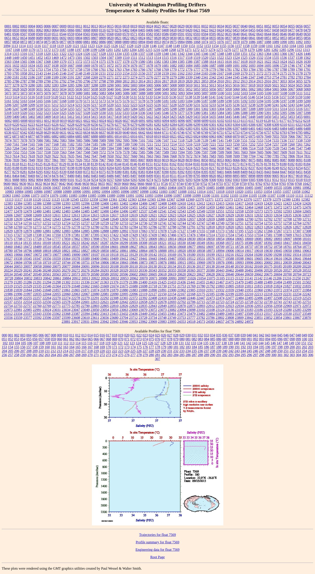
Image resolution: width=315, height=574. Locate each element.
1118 (52, 46)
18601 (114, 247)
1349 (228, 54)
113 (71, 343)
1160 (261, 46)
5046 (141, 89)
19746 (75, 262)
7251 (244, 144)
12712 (8, 223)
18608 (123, 247)
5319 (15, 113)
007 (47, 335)
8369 (78, 172)
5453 (291, 117)
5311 (275, 109)
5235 (228, 105)
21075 (210, 278)
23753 (181, 317)
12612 (66, 215)
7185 (94, 144)
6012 (47, 121)
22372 (133, 298)
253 (298, 351)
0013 (94, 26)
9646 (77, 184)
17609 (287, 235)
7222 (220, 144)
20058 (37, 266)
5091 (165, 93)
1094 (7, 46)
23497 (239, 314)
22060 (66, 294)
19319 (306, 254)
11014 (201, 191)
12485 (85, 211)
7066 (291, 136)
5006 (157, 85)
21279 (8, 282)
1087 (259, 42)
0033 (212, 26)
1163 (285, 46)
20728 (8, 278)
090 (243, 339)
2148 (78, 73)
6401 (252, 128)
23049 (85, 310)
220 (102, 351)
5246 (7, 109)
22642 (123, 302)
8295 (39, 172)
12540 (152, 211)
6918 (149, 136)
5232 (204, 105)
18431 (296, 243)
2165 (204, 73)
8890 (228, 176)
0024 (149, 26)
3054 (291, 81)
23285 (297, 310)
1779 (212, 69)
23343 (37, 314)
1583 (165, 61)
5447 (244, 117)
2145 (55, 73)
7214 (173, 144)
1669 (86, 65)
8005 (133, 160)
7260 (291, 144)
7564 (70, 152)
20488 (239, 270)
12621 (152, 215)
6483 (275, 128)
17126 (172, 231)
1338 (149, 54)
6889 (102, 136)
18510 (46, 247)
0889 (126, 42)
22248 (18, 298)
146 (273, 343)
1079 (244, 42)
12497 (133, 211)
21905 (191, 290)
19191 (200, 254)
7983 (118, 160)
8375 (102, 172)
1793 (7, 73)
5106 (267, 93)
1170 (31, 50)
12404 (133, 203)
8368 (70, 172)
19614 (268, 258)
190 (231, 347)
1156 (230, 46)
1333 (110, 54)
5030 (31, 89)
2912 (236, 81)
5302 (204, 109)
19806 (104, 262)
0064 (55, 30)
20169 (258, 266)
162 (59, 347)
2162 (181, 73)
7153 (259, 140)
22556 (46, 302)
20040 (297, 262)
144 (261, 343)
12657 (191, 219)
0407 (157, 30)
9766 (290, 184)
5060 (236, 89)
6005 (15, 121)
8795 (196, 176)
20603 (143, 274)
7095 (126, 140)
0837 (228, 38)
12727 (85, 223)
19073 (47, 254)
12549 (200, 211)
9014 (283, 176)
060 (59, 339)
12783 (123, 227)
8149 (141, 164)
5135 (164, 97)
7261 (299, 144)
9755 (219, 184)
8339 (63, 172)
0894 (141, 42)
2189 (55, 77)
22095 (123, 294)
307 (157, 359)
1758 (78, 69)
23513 (258, 314)
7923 (70, 160)
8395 (204, 172)
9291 (181, 180)
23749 (172, 317)
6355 (102, 128)
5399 (7, 117)
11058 (296, 191)
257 (10, 355)
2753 (267, 77)
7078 (23, 140)
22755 (18, 306)
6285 (181, 124)
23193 (268, 310)
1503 (94, 58)
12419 (258, 203)
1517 (181, 58)
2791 (55, 81)
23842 (249, 317)
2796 (86, 81)
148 (285, 343)
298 (261, 355)
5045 (133, 89)
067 (102, 339)
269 (84, 355)
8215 (196, 168)
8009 (149, 160)
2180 (7, 77)
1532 (259, 58)
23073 (162, 310)
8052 (212, 160)
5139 (196, 97)
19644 (306, 258)
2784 (307, 77)
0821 (118, 38)
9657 (109, 184)
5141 (212, 97)
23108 (210, 310)
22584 (75, 302)
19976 (220, 262)
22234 (297, 294)
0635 (228, 34)
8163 (180, 164)
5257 (78, 109)
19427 (133, 258)
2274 (133, 77)
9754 (211, 184)
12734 (133, 223)
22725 (239, 302)
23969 (152, 321)
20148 (229, 266)
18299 (123, 243)
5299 (181, 109)
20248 (46, 270)
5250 (39, 109)
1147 (161, 46)
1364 (267, 54)
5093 (181, 93)
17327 (18, 235)
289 (206, 355)
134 (199, 343)
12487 (95, 211)
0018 (126, 26)
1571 (70, 61)
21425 (162, 282)
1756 (63, 69)
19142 (152, 254)
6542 (23, 132)
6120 (267, 121)
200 (292, 347)
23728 (143, 317)
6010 (31, 121)
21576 (66, 286)
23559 (18, 317)
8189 (23, 168)
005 (35, 335)
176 (145, 347)
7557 (39, 152)
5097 (204, 93)
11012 (191, 191)
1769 (165, 69)
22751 (306, 302)
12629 (229, 215)
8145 (125, 164)
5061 (244, 89)
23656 (104, 317)
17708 (18, 239)
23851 (258, 317)
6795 (299, 132)
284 (175, 355)
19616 (277, 258)
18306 (133, 243)
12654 (162, 219)
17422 (114, 235)
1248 (164, 50)
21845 (37, 290)
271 (96, 355)
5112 (307, 93)
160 (47, 347)
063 (77, 339)
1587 (196, 61)
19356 (46, 258)
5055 (204, 89)
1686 (204, 65)
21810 (239, 286)
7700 (244, 156)
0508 (31, 34)
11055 (277, 191)
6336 (31, 128)
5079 (71, 93)
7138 (196, 140)
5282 (118, 109)
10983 (9, 191)
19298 (277, 254)
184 (194, 347)
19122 (123, 254)
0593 (196, 34)
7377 (63, 148)
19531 (200, 258)
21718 (152, 286)
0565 (86, 34)
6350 (70, 128)
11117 (18, 199)
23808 (229, 317)
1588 (204, 61)
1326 (86, 54)
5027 (7, 89)
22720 (210, 302)
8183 (299, 164)
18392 (268, 243)
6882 (55, 136)
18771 (306, 247)
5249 (31, 109)
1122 (83, 46)
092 (255, 339)
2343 (220, 77)
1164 (292, 46)
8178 (267, 164)
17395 (95, 235)
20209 (296, 266)
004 (29, 335)
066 (96, 339)
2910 (220, 81)
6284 (173, 124)
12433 (46, 207)
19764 (95, 262)
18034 (200, 239)
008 (53, 335)
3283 (55, 85)
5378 (189, 113)
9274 (149, 180)
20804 (18, 278)
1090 (283, 42)
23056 (114, 310)
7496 (244, 148)
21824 (277, 286)
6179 (291, 121)
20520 (268, 270)
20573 (75, 274)
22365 (123, 298)
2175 (283, 73)
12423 (287, 203)
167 (90, 347)
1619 (252, 61)
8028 (181, 160)
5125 (94, 97)
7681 (204, 156)
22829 (133, 306)
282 (163, 355)
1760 (94, 69)
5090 (157, 93)
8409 (244, 172)
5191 (236, 101)
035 (218, 335)
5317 (307, 109)
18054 (220, 239)
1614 (212, 61)
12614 (85, 215)
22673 (152, 302)
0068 (86, 30)
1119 (60, 46)
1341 (173, 54)
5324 (55, 113)
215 (71, 351)
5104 (252, 93)
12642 (46, 219)
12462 (239, 207)
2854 (212, 81)
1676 (133, 65)
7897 (63, 160)
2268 (86, 77)
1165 (300, 46)
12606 (8, 215)
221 (108, 351)
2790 (47, 81)
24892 (239, 321)
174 (133, 347)
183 (188, 347)
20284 (95, 270)
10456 (123, 188)
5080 (78, 93)
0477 (291, 30)
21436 (181, 282)
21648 (75, 286)
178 (157, 347)
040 (249, 335)
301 (280, 355)
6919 (157, 136)
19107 (95, 254)
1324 (78, 54)
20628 (210, 274)
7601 (236, 152)
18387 (258, 243)
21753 (181, 286)
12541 (162, 211)
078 (169, 339)
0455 (252, 30)
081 (188, 339)
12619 (133, 215)
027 (169, 335)
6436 (267, 128)
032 (200, 335)
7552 (15, 152)
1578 (126, 61)
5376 (173, 113)
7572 (102, 152)
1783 (244, 69)
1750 (15, 69)
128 (163, 343)
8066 (236, 160)
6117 (251, 121)
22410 (162, 298)
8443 (267, 172)
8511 (173, 176)
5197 (283, 101)
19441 (143, 258)
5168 (63, 101)
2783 (299, 77)
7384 (94, 148)
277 (133, 355)
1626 (299, 61)
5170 (78, 101)
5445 (228, 117)
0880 (78, 42)
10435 (37, 188)
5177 (133, 101)
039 (243, 335)
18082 (268, 239)
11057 (286, 191)
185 (200, 347)
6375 (165, 128)
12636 (297, 215)
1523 (228, 58)
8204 (110, 168)
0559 (70, 34)
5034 (63, 89)
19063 (306, 251)
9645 (70, 184)
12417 (239, 203)
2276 (149, 77)
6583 (31, 132)
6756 (259, 132)
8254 (299, 168)
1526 (252, 58)
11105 (252, 195)
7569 (94, 152)
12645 (75, 219)
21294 (46, 282)
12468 (258, 207)
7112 (173, 140)
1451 (31, 58)
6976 (259, 136)
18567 (85, 247)
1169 (24, 50)
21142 (258, 278)
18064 (229, 239)
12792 (200, 227)
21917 (210, 290)
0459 (283, 30)
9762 (259, 184)
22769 (46, 306)
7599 (220, 152)
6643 (149, 132)
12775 (56, 227)
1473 (70, 58)
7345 (31, 148)
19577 (220, 258)
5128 (117, 97)
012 (77, 335)
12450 (123, 207)
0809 (102, 38)
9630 (22, 184)
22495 (249, 298)
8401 (220, 172)
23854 (277, 317)
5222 (126, 105)
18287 (104, 243)
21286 (27, 282)
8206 (126, 168)
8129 (62, 164)
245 (249, 351)
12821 (239, 227)
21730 (162, 286)
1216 (156, 50)
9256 (102, 180)
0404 (133, 30)
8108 (307, 160)
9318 (299, 180)
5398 (307, 113)
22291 (95, 298)
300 (273, 355)
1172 (47, 50)
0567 (102, 34)
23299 (306, 310)
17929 (114, 239)
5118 (39, 97)
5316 (299, 109)
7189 (126, 144)
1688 (220, 65)
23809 (239, 317)
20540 (18, 274)
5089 (149, 93)
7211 (149, 144)
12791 (191, 227)
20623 (191, 274)
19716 (37, 262)
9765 (282, 184)
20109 (124, 266)
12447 (95, 207)
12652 (143, 219)
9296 (204, 180)
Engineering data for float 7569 (158, 549)
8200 (86, 168)
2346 (244, 77)
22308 (114, 298)
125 (144, 343)
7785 (275, 156)
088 (231, 339)
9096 (55, 180)
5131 (133, 97)
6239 (86, 124)
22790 (85, 306)
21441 (191, 282)
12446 (85, 207)
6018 (55, 121)
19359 (56, 258)
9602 (14, 184)
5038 (94, 89)
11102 (224, 195)
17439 (152, 235)
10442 (75, 188)
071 (127, 339)
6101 (212, 121)
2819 (181, 81)
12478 (18, 211)
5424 (165, 117)
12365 (151, 199)
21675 (123, 286)
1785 (259, 69)
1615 (220, 61)
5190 (228, 101)
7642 (86, 156)
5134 (157, 97)
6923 (189, 136)
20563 (56, 274)
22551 (18, 302)
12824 (268, 227)
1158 (246, 46)
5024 (291, 85)
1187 (62, 50)
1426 (299, 54)
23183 (249, 310)
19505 (181, 258)
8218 (220, 168)
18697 (210, 247)
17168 (210, 231)
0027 (165, 26)
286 (188, 355)
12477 (8, 211)
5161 (7, 101)
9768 (298, 184)
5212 (55, 105)
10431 (8, 188)
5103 (244, 93)
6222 (23, 124)
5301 (196, 109)
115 (83, 343)
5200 (307, 101)
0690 (47, 38)
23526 (277, 314)
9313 (283, 180)
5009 (181, 85)
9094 (39, 180)
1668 (78, 65)
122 (126, 343)
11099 (196, 195)
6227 (63, 124)
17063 (143, 231)
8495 (126, 176)
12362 (122, 199)
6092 (149, 121)
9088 (15, 180)
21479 (239, 282)
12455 (172, 207)
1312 (298, 50)
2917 (275, 81)
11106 (262, 195)
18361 (210, 243)
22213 (258, 294)
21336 (85, 282)
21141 (249, 278)
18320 (152, 243)
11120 (37, 199)
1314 (7, 54)
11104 (243, 195)
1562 (307, 58)
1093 (307, 42)
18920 (181, 251)
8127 (54, 164)
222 (114, 351)
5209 (31, 105)
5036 (78, 89)
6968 (228, 136)
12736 (143, 223)
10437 (56, 188)
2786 (15, 81)
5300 (189, 109)
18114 (18, 243)
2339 (189, 77)
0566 (94, 34)
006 (41, 335)
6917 (141, 136)
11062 (305, 191)
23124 (220, 310)
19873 (143, 262)
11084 (82, 195)
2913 (244, 81)
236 (200, 351)
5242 (283, 105)
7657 (126, 156)
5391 (267, 113)
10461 (152, 188)
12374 (238, 199)
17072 (152, 231)
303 (292, 355)
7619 (39, 156)
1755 (55, 69)
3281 (39, 85)
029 (182, 335)
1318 (39, 54)
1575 (102, 61)
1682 (173, 65)
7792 (283, 156)
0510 (47, 34)
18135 (27, 243)
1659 (63, 65)
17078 (162, 231)
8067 (244, 160)
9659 (117, 184)
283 (169, 355)
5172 (94, 101)
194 (255, 347)
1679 (157, 65)
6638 (110, 132)
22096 (133, 294)
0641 (244, 34)
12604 (297, 211)
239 (218, 351)
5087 (134, 93)
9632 (38, 184)
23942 (104, 321)
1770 (173, 69)
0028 (173, 26)
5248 (23, 109)
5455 (299, 117)
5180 (157, 101)
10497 (258, 188)
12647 (95, 219)
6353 (86, 128)
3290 (110, 85)
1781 (228, 69)
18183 (56, 243)
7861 (55, 160)
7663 (149, 156)
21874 (95, 290)
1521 (212, 58)
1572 (78, 61)
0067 (78, 30)
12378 (267, 199)
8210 (157, 168)
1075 (212, 42)
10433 (18, 188)
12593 (287, 211)
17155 (200, 231)
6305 (244, 124)
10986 (38, 191)
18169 (46, 243)
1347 (212, 54)
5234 (220, 105)
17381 (75, 235)
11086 (101, 195)
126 (150, 343)
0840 (244, 38)
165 (77, 347)
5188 (212, 101)
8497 (133, 176)
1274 (211, 50)
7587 (157, 152)
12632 (258, 215)
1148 (168, 46)
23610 (85, 317)
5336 (141, 113)
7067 (299, 136)
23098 (191, 310)
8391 (173, 172)
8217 (212, 168)
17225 (249, 231)
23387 (75, 314)
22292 (104, 298)
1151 (192, 46)
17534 (229, 235)
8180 (283, 164)
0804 (78, 38)
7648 (102, 156)
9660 (125, 184)
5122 (70, 97)
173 (127, 347)
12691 (229, 219)
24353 (181, 321)
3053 (283, 81)
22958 (277, 306)
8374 (94, 172)
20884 (66, 278)
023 (145, 335)
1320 (47, 54)
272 (102, 355)
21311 (75, 282)
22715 (200, 302)
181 (175, 347)
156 (22, 347)
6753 (236, 132)
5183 (181, 101)
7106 (157, 140)
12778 (75, 227)
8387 (157, 172)
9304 (244, 180)
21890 (152, 290)
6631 (63, 132)
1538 (299, 58)
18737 (249, 247)
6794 (291, 132)
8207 (133, 168)
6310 (283, 124)
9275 (157, 180)
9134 (86, 180)
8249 (275, 168)
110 (53, 343)
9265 (133, 180)
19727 (56, 262)
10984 (19, 191)
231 (169, 351)
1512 (141, 58)
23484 (210, 314)
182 (182, 347)
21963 (268, 290)
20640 (229, 274)
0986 (189, 42)
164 (71, 347)
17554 (258, 235)
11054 (267, 191)
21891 (162, 290)
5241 (275, 105)
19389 (85, 258)
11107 (271, 195)
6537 (15, 132)
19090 (76, 254)
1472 (63, 58)
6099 (204, 121)
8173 (236, 164)
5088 (141, 93)
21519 (8, 286)
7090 (110, 140)
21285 (18, 282)
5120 (54, 97)
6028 (134, 121)
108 (41, 343)
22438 (172, 298)
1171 (39, 50)
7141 (220, 140)
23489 (220, 314)
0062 (39, 30)
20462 (229, 270)
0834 (204, 38)
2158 (157, 73)
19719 (46, 262)
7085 (78, 140)
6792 (275, 132)
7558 (47, 152)
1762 (110, 69)
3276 (307, 81)
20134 (171, 266)
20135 (181, 266)
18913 (172, 251)
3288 (94, 85)
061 (65, 339)
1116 (37, 46)
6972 (244, 136)
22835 (143, 306)
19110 (104, 254)
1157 (238, 46)
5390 (259, 113)
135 (205, 343)
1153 (207, 46)
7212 (157, 144)
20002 (268, 262)
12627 (210, 215)
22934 (239, 306)
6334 (15, 128)
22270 (56, 298)
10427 (307, 184)
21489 (268, 282)
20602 (133, 274)
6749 (204, 132)
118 (101, 343)
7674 (196, 156)
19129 (133, 254)
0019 (133, 26)
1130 (145, 46)
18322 (171, 243)
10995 (115, 191)
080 (182, 339)
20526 (277, 270)
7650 (110, 156)
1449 (15, 58)
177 (151, 347)
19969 (200, 262)
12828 (306, 227)
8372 (86, 172)
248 (267, 351)
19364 (66, 258)
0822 (126, 38)
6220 (15, 124)
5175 (118, 101)
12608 (27, 215)
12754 (258, 223)
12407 (152, 203)
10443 (85, 188)
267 (71, 355)
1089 (275, 42)
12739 (152, 223)
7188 (118, 144)
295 (243, 355)
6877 (31, 136)
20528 (297, 270)
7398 (118, 148)
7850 (39, 160)
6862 (307, 132)
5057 (220, 89)
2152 (110, 73)
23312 (8, 314)
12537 (143, 211)
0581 (141, 34)
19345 (27, 258)
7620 (47, 156)
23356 (46, 314)
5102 (236, 93)
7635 (70, 156)
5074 (31, 93)
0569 (118, 34)
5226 (157, 105)
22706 (191, 302)
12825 (277, 227)
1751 (23, 69)
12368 (180, 199)
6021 (78, 121)
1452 (39, 58)
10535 (277, 188)
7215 (181, 144)
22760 (37, 306)
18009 (152, 239)
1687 (212, 65)
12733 (123, 223)
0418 (173, 30)
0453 (236, 30)
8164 (188, 164)
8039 (189, 160)
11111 (299, 195)
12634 (277, 215)
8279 (15, 172)
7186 (102, 144)
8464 (15, 176)
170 (108, 347)
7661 (141, 156)
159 (41, 347)
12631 (249, 215)
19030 (268, 251)
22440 (181, 298)
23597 (56, 317)
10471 (191, 188)
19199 (210, 254)
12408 (162, 203)
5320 (23, 113)
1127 (122, 46)
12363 (132, 199)
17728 (37, 239)
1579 (133, 61)
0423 (212, 30)
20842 (47, 278)
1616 (228, 61)
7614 (15, 156)
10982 (306, 188)
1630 (307, 61)
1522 (220, 58)
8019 (165, 160)
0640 (236, 34)
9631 (30, 184)
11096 (168, 195)
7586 (149, 152)
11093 (149, 195)
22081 (104, 294)
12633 (268, 215)
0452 (228, 30)
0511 (55, 34)
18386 (248, 243)
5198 (291, 101)
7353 (55, 148)
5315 (291, 109)
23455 (162, 314)
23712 (133, 317)
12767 (306, 223)
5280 (102, 109)
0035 (228, 26)
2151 (102, 73)
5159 (298, 97)
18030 (191, 239)
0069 (94, 30)
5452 (283, 117)
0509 (39, 34)
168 (96, 347)
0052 (267, 26)
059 (53, 339)
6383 (189, 128)
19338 (18, 258)
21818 (268, 286)
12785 (143, 227)
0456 (259, 30)
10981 (297, 188)
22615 (95, 302)
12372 (219, 199)
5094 (189, 93)
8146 (133, 164)
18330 (181, 243)
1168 (16, 50)
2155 (133, 73)
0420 (189, 30)
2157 (149, 73)
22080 (95, 294)
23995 (172, 321)
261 (35, 355)
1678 (149, 65)
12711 (306, 219)
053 (16, 339)
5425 (173, 117)
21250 (296, 278)
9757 (227, 184)
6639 (118, 132)
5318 (7, 113)
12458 (200, 207)
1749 (7, 69)
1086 (252, 42)
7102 (149, 140)
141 (242, 343)
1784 (252, 69)
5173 (102, 101)
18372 (229, 243)
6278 (126, 124)
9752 (203, 184)
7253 (259, 144)
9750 (196, 184)
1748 (307, 65)
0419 (181, 30)
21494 (277, 282)
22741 (277, 302)
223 (120, 351)
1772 (181, 69)
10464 (172, 188)
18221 (65, 243)
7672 (189, 156)
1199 (93, 50)
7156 (283, 140)
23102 (200, 310)
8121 (23, 164)
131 (181, 343)
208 (29, 351)
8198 (70, 168)
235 (194, 351)
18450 (306, 243)
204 (4, 351)
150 (297, 343)
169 (102, 347)
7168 (55, 144)
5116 (31, 97)
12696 (239, 219)
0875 (47, 42)
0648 (291, 34)
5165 (39, 101)
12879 (27, 231)
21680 (133, 286)
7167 (47, 144)
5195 (267, 101)
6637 (102, 132)
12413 (210, 203)
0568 (110, 34)
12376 (247, 199)
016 (102, 335)
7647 (94, 156)
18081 (258, 239)
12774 (46, 227)
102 (5, 343)
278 (139, 355)
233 (182, 351)
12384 (18, 203)
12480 (37, 211)
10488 (220, 188)
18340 (191, 243)
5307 (244, 109)
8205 (118, 168)
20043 (306, 262)
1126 (114, 46)
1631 (7, 65)
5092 (173, 93)
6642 (141, 132)
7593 (173, 152)
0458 (275, 30)
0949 (149, 42)
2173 (267, 73)
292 (225, 355)
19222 (239, 254)
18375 (239, 243)
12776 (66, 227)
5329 (94, 113)
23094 (181, 310)
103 (11, 343)
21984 (306, 290)
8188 (15, 168)
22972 (306, 306)
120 (114, 343)
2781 (283, 77)
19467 (172, 258)
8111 (8, 164)
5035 (70, 89)
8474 (47, 176)
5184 (189, 101)
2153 (118, 73)
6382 (181, 128)
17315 (8, 235)
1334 (118, 54)
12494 (114, 211)
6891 (110, 136)
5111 (299, 93)
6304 (236, 124)
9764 (274, 184)
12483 (66, 211)
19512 (191, 258)
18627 (133, 247)
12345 (74, 199)
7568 (86, 152)
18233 (75, 243)
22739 (268, 302)
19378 (75, 258)
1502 (86, 58)
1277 (235, 50)
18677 (191, 247)
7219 (196, 144)
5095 (197, 93)
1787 (275, 69)
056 (35, 339)
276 (127, 355)
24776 (229, 321)
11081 (63, 195)
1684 (189, 65)
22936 (249, 306)
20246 (37, 270)
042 (261, 335)
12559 (249, 211)
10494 (239, 188)
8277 (7, 172)
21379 (123, 282)
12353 (84, 199)
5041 (118, 89)
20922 (95, 278)
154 (10, 347)
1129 (137, 46)
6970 (236, 136)
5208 (23, 105)
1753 (39, 69)
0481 (7, 34)
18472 (27, 247)
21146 (268, 278)
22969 (287, 306)
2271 (110, 77)
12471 (268, 207)
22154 (172, 294)
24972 (249, 321)
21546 (46, 286)
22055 (56, 294)
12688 (220, 219)
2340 (196, 77)
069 (114, 339)
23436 (133, 314)
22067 (85, 294)
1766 (141, 69)
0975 (173, 42)
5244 (299, 105)
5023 (283, 85)
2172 (259, 73)
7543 (283, 148)
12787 (162, 227)
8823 (220, 176)
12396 (85, 203)
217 (84, 351)
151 (303, 343)
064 (84, 339)
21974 (287, 290)
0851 (267, 38)
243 (237, 351)
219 (96, 351)
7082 (55, 140)
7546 (291, 148)
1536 (283, 58)
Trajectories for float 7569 (157, 535)
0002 (15, 26)
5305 (228, 109)
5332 (118, 113)
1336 (133, 54)
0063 (47, 30)
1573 (86, 61)
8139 (94, 164)
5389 (252, 113)
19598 (239, 258)
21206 (277, 278)
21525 (18, 286)
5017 (244, 85)
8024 (173, 160)
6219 (7, 124)
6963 (212, 136)
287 (194, 355)
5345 (157, 113)
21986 (8, 294)
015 (96, 335)
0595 (212, 34)
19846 (133, 262)
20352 (162, 270)
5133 (149, 97)
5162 (15, 101)
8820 (212, 176)
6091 (141, 121)
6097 (189, 121)
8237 (252, 168)
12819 (220, 227)
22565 (56, 302)
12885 (85, 231)
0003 (23, 26)
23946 (123, 321)
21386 (133, 282)
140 (236, 343)
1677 (141, 65)
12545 (191, 211)
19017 (249, 251)
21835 (306, 286)
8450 (291, 172)
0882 (94, 42)
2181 (15, 77)
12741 (162, 223)
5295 (165, 109)
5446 (236, 117)
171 (114, 347)
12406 (143, 203)
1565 (23, 61)
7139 (204, 140)
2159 (165, 73)
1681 (165, 65)
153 (4, 347)
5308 (252, 109)
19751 (85, 262)
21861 (66, 290)
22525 (306, 298)
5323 (47, 113)
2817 (165, 81)
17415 (104, 235)
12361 (113, 199)
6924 (196, 136)
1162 (277, 46)
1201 (109, 50)
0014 (102, 26)
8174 (243, 164)
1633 (23, 65)
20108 (114, 266)
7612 (307, 152)
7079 (31, 140)
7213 (165, 144)
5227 (165, 105)
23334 (18, 314)
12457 (191, 207)
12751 (239, 223)
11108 (281, 195)
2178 (299, 73)
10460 (143, 188)
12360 (103, 199)
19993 (239, 262)
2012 (31, 73)
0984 (181, 42)
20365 (191, 270)
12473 (287, 207)
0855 (299, 38)
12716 (27, 223)
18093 (277, 239)
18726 (239, 247)
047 (292, 335)
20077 (66, 266)
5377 (181, 113)
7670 (181, 156)
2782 (291, 77)
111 (60, 343)
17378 (66, 235)
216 (77, 351)
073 (139, 339)
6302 (220, 124)
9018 (299, 176)
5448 (252, 117)
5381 (204, 113)
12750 (229, 223)
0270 (110, 30)
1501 (78, 58)
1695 (267, 65)
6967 (220, 136)
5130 (125, 97)
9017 (291, 176)
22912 (210, 306)
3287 (86, 85)
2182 (23, 77)
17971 (133, 239)
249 (273, 351)
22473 (210, 298)
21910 (200, 290)
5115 (23, 97)
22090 (114, 294)
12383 (8, 203)
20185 (277, 266)
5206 (7, 105)
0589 (173, 34)
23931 (85, 321)
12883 (66, 231)
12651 (133, 219)
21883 (133, 290)
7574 (110, 152)
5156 (275, 97)
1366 (283, 54)
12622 (162, 215)
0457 (267, 30)
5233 (212, 105)
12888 (104, 231)
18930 (191, 251)
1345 (196, 54)
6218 (306, 121)
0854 (291, 38)
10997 (134, 191)
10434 (27, 188)
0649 (299, 34)
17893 (85, 239)
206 (16, 351)
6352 (78, 128)
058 (47, 339)
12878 (18, 231)
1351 (244, 54)
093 (261, 339)
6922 (181, 136)
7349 (39, 148)
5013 (212, 85)
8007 (141, 160)
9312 (275, 180)
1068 (196, 42)
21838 (8, 290)
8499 (149, 176)
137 (218, 343)
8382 (133, 172)
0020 (141, 26)
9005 (275, 176)
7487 (236, 148)
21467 (220, 282)
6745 (173, 132)
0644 (267, 34)
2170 (244, 73)
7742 (259, 156)
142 (248, 343)
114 (77, 343)
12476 (306, 207)
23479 (191, 314)
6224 (39, 124)
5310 (267, 109)
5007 (165, 85)
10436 (46, 188)
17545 (239, 235)
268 (77, 355)
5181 (165, 101)
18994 (220, 251)
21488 (258, 282)
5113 (8, 97)
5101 (228, 93)
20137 (200, 266)
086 (218, 339)
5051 (181, 89)
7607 (275, 152)
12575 (268, 211)
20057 (27, 266)
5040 (110, 89)
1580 (141, 61)
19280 (258, 254)
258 (16, 355)
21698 (143, 286)
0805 (86, 38)
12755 (268, 223)
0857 (7, 42)
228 (151, 351)
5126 (101, 97)
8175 (251, 164)
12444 (66, 207)
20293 (104, 270)
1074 (204, 42)
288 (200, 355)
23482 (200, 314)
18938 (200, 251)
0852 (275, 38)
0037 (236, 26)
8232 (244, 168)
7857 (47, 160)
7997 (126, 160)
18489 (37, 247)
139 (230, 343)
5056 (212, 89)
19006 (229, 251)
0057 (307, 26)
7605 (259, 152)
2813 (133, 81)
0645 (275, 34)
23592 (37, 317)
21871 (85, 290)
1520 (204, 58)
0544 (63, 34)
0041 (252, 26)
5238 (252, 105)
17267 (277, 231)
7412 (157, 148)
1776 (189, 69)
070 (120, 339)
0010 (70, 26)
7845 (23, 160)
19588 (229, 258)
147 (279, 343)
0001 (7, 26)
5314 (283, 109)
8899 (259, 176)
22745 (297, 302)
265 (59, 355)
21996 (18, 294)
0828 (157, 38)
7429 (196, 148)
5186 (196, 101)
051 (4, 339)
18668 (181, 247)
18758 (277, 247)
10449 (104, 188)
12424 (297, 203)
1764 (126, 69)
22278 (75, 298)
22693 (172, 302)
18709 (220, 247)
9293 (189, 180)
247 (261, 351)
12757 (277, 223)
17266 (268, 231)
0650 (307, 34)
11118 (27, 199)
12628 (220, 215)
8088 (291, 160)
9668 (148, 184)
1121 (75, 46)
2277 (157, 77)
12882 (56, 231)
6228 (70, 124)
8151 (149, 164)
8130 (70, 164)
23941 (95, 321)
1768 (157, 69)
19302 (287, 254)
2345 (236, 77)
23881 (66, 321)
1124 (99, 46)
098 (292, 339)
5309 (259, 109)
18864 (143, 251)
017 (108, 335)
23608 (75, 317)
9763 (266, 184)
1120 (68, 46)
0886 (102, 42)
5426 (181, 117)
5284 (133, 109)
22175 (200, 294)
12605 (306, 211)
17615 (297, 235)
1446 (307, 54)
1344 (189, 54)
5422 (149, 117)
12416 (229, 203)
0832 (189, 38)
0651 (7, 38)
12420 (268, 203)
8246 (267, 168)
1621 (259, 61)
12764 (297, 223)
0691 (55, 38)
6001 (307, 117)
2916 (267, 81)
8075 (252, 160)
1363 (259, 54)
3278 (15, 85)
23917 (75, 321)
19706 (27, 262)
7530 (267, 148)
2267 (78, 77)
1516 (173, 58)
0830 (173, 38)
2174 (275, 73)
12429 (18, 207)
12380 (286, 199)
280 (151, 355)
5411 (63, 117)
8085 (275, 160)
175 (139, 347)
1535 (275, 58)
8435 (259, 172)
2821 (196, 81)
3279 (23, 85)
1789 (291, 69)
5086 (126, 93)
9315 (291, 180)
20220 (306, 266)
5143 (227, 97)
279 (145, 355)
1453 (47, 58)
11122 (46, 199)
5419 (126, 117)
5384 (220, 113)
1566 (31, 61)
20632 (220, 274)
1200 (101, 50)
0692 (63, 38)
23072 (152, 310)
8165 (196, 164)
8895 (236, 176)
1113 (14, 46)
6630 (55, 132)
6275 (102, 124)
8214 (189, 168)
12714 (18, 223)
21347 (95, 282)
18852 (114, 251)
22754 (8, 306)
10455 (114, 188)
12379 (276, 199)
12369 (190, 199)
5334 (133, 113)
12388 (46, 203)
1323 (70, 54)
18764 (297, 247)
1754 (47, 69)
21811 (249, 286)
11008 (182, 191)
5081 (86, 93)
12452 (143, 207)
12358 (93, 199)
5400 (15, 117)
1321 (55, 54)
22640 (114, 302)
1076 (220, 42)
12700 (249, 219)
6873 (15, 136)
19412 (123, 258)
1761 (102, 69)
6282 (157, 124)
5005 (149, 85)
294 (237, 355)
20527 (287, 270)
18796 (27, 251)
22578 (66, 302)
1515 (165, 58)
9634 (46, 184)
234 (188, 351)
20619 (172, 274)
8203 (102, 168)
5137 (180, 97)
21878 (104, 290)
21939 (229, 290)
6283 (165, 124)
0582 (149, 34)
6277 (118, 124)
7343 (23, 148)
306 (310, 355)
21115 (230, 278)
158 (35, 347)
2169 (236, 73)
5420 (133, 117)
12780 (95, 227)
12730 (114, 223)
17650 (306, 235)
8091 (299, 160)
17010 (133, 231)
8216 (204, 168)
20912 (76, 278)
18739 (258, 247)
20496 (258, 270)
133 (193, 343)
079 (175, 339)
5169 (70, 101)
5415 (94, 117)
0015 (110, 26)
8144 (117, 164)
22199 (229, 294)
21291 (37, 282)
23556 (8, 317)
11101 (215, 195)
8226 (236, 168)
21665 (95, 286)
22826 (123, 306)
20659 (249, 274)
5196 (275, 101)
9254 (94, 180)
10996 (125, 191)
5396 (291, 113)
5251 (47, 109)
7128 (188, 140)
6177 (283, 121)
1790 (299, 69)
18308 (142, 243)
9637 (54, 184)
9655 (101, 184)
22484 (239, 298)
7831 (307, 156)
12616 (104, 215)
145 (267, 343)
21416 (152, 282)
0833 (196, 38)
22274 (66, 298)
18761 (287, 247)
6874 (23, 136)
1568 (47, 61)
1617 (236, 61)
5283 (126, 109)
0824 (141, 38)
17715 (27, 239)
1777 (196, 69)
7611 (299, 152)
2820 (189, 81)
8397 (212, 172)
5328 (86, 113)
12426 (306, 203)
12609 (37, 215)
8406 (228, 172)
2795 (78, 81)
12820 (229, 227)
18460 (8, 247)
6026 (118, 121)
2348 (259, 77)
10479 (200, 188)
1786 (267, 69)
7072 (307, 136)
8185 (7, 168)
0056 (299, 26)
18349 (200, 243)
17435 (143, 235)
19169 (172, 254)
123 (132, 343)
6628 (39, 132)
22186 (220, 294)
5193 (252, 101)
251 (286, 351)
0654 (23, 38)
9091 (23, 180)
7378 (70, 148)
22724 (229, 302)
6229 (78, 124)
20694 (277, 274)
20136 (191, 266)
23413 (104, 314)
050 (310, 335)
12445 (75, 207)
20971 (153, 278)
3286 (78, 85)
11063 (6, 195)
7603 (244, 152)
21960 (258, 290)
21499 (287, 282)
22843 (152, 306)
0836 (220, 38)
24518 (191, 321)
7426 (189, 148)
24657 (220, 321)
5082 (94, 93)
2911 (228, 81)
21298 (56, 282)
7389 (102, 148)
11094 (158, 195)
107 (35, 343)
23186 (258, 310)
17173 (220, 231)
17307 (297, 231)
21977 (297, 290)
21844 (27, 290)
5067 (291, 89)
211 (47, 351)
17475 (181, 235)
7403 (133, 148)
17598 (277, 235)
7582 (133, 152)
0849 (259, 38)
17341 (46, 235)
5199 (299, 101)
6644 (157, 132)
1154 (215, 46)
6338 (47, 128)
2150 (94, 73)
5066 (283, 89)
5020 (267, 85)
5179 (149, 101)
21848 (46, 290)
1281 (266, 50)
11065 (16, 195)
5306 (236, 109)
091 (249, 339)
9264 (126, 180)
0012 (86, 26)
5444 (220, 117)
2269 (94, 77)
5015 (228, 85)
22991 (37, 310)
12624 (181, 215)
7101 (141, 140)
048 (298, 335)
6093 (157, 121)
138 (224, 343)
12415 (220, 203)
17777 (56, 239)
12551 (220, 211)
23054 (104, 310)
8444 (275, 172)
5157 (283, 97)
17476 (191, 235)
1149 (176, 46)
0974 (165, 42)
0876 (55, 42)
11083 (73, 195)
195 (261, 347)
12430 (27, 207)
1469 (55, 58)
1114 (22, 46)
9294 (196, 180)
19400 (95, 258)
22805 (104, 306)
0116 (102, 30)
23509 (249, 314)
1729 (283, 65)
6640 (126, 132)
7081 (47, 140)
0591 (181, 34)
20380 (210, 270)
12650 (123, 219)
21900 (172, 290)
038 (237, 335)
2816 (157, 81)
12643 (56, 219)
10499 (268, 188)
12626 (200, 215)
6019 (63, 121)
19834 (114, 262)
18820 (56, 251)
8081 (259, 160)
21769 (191, 286)
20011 (277, 262)
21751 (172, 286)
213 (59, 351)
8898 (252, 176)
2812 (126, 81)
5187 (204, 101)
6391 (196, 128)
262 (41, 355)
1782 (236, 69)
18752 (268, 247)
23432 (123, 314)
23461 (172, 314)
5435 (212, 117)
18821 (66, 251)
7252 (252, 144)
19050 (287, 251)
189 (225, 347)
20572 (66, 274)
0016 (118, 26)
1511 (133, 58)
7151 (243, 140)
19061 (297, 251)
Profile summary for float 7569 (157, 542)
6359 (133, 128)
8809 (204, 176)
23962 (143, 321)
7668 (173, 156)
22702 (181, 302)
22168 (191, 294)
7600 (228, 152)
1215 (148, 50)
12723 (56, 223)
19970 (210, 262)
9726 (164, 184)
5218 (102, 105)
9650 (85, 184)
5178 (141, 101)
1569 (55, 61)
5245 (307, 105)
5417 (110, 117)
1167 (8, 50)
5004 (141, 85)
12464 (249, 207)
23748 (162, 317)
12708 (287, 219)
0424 (220, 30)
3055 (299, 81)
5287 (149, 109)
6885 (78, 136)
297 (255, 355)
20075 (56, 266)
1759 (86, 69)
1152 (199, 46)
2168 (228, 73)
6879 (39, 136)
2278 (165, 77)
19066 (18, 254)
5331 (110, 113)
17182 (229, 231)
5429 (189, 117)
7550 (7, 152)
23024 (46, 310)
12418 (249, 203)
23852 (268, 317)
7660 (133, 156)
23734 (152, 317)
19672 (8, 262)
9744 (180, 184)
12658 (200, 219)
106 (29, 343)
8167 (212, 164)
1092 (299, 42)
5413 (78, 117)
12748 (210, 223)
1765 (133, 69)
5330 (102, 113)
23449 (143, 314)
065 (90, 339)
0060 (23, 30)
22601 (85, 302)
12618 (123, 215)
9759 (243, 184)
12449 (114, 207)
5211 (47, 105)
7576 (118, 152)
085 (212, 339)
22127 (152, 294)
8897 (244, 176)
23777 (191, 317)
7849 (31, 160)
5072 (15, 93)
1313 (306, 50)
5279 (94, 109)
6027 (126, 121)
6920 (165, 136)
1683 (181, 65)
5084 (110, 93)
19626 (287, 258)
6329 (7, 128)
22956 (268, 306)
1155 (222, 46)
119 (107, 343)
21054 (201, 278)
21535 (37, 286)
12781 (104, 227)
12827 (297, 227)
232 (175, 351)
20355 (172, 270)
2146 (63, 73)
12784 (133, 227)
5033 (55, 89)
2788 (31, 81)
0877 (63, 42)
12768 (8, 227)
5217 (94, 105)
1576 (110, 61)
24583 (210, 321)
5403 (39, 117)
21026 (191, 278)
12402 (123, 203)
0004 (31, 26)
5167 (55, 101)
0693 (70, 38)
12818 (210, 227)
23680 (114, 317)
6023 (94, 121)
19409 (114, 258)
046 (286, 335)
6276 (110, 124)
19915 (181, 262)
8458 (307, 172)
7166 (39, 144)
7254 (267, 144)
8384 (149, 172)
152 (310, 343)
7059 (283, 136)
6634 (86, 132)
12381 (296, 199)
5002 (126, 85)
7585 (141, 152)
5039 (102, 89)
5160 (306, 97)
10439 (66, 188)
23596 (46, 317)
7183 (78, 144)
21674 (114, 286)
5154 (259, 97)
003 (22, 335)
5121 (62, 97)
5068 (299, 89)
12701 (258, 219)
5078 (63, 93)
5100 (220, 93)
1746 (291, 65)
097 (286, 339)
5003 (133, 85)
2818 (173, 81)
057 (41, 339)
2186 (31, 77)
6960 (204, 136)
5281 (110, 109)
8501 (157, 176)
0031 (196, 26)
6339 (55, 128)
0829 (165, 38)
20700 (287, 274)
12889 (114, 231)
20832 (28, 278)
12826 (287, 227)
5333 (126, 113)
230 (163, 351)
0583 (157, 34)
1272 (196, 50)
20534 (8, 274)
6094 (165, 121)
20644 (239, 274)
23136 (229, 310)
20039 (287, 262)
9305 (252, 180)
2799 (110, 81)
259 (22, 355)
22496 (258, 298)
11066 (25, 195)
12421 (277, 203)
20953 (124, 278)
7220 (204, 144)
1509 (118, 58)
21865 (75, 290)
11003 (163, 191)
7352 (47, 148)
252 (292, 351)
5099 (212, 93)
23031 (56, 310)
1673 (118, 65)
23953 (133, 321)
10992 (96, 191)
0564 (78, 34)
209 (35, 351)
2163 (189, 73)
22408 (152, 298)
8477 (63, 176)
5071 (8, 93)
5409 (47, 117)
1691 (236, 65)
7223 (228, 144)
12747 (200, 223)
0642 (252, 34)
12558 (239, 211)
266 (65, 355)
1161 (269, 46)
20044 (8, 266)
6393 (212, 128)
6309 (275, 124)
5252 (55, 109)
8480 (70, 176)
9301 (220, 180)
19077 (56, 254)
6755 (252, 132)
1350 (236, 54)
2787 (23, 81)
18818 (46, 251)
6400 (244, 128)
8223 (228, 168)
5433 (196, 117)
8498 (141, 176)
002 (16, 335)
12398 (95, 203)
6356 (110, 128)
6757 (267, 132)
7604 (252, 152)
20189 (287, 266)
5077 (55, 93)
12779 (85, 227)
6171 (275, 121)
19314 (296, 254)
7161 (15, 144)
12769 (18, 227)
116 (89, 343)
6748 (196, 132)
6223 (31, 124)
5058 (228, 89)
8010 (157, 160)
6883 (63, 136)
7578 (126, 152)
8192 (31, 168)
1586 (189, 61)
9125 (78, 180)
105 (23, 343)
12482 (56, 211)
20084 (76, 266)
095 (273, 339)
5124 (86, 97)
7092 (118, 140)
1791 (307, 69)
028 (175, 335)
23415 (114, 314)
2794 (70, 81)
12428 (8, 207)
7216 (189, 144)
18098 (297, 239)
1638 (55, 65)
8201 (94, 168)
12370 (199, 199)
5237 (244, 105)
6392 (204, 128)
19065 (8, 254)
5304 (220, 109)
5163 (23, 101)
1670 (94, 65)
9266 (141, 180)
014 (90, 335)
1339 (157, 54)
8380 (118, 172)
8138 (86, 164)
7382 (86, 148)
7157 (291, 140)
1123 (91, 46)
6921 (173, 136)
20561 (46, 274)
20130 (152, 266)
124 (138, 343)
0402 (126, 30)
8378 (110, 172)
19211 (220, 254)
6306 (252, 124)
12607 (18, 215)
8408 (236, 172)
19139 (143, 254)
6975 (252, 136)
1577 (118, 61)
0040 (244, 26)
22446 (191, 298)
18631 (143, 247)
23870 (306, 317)
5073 (23, 93)
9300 (212, 180)
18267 (94, 243)
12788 (172, 227)
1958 (23, 73)
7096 (134, 140)
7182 (70, 144)
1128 (130, 46)
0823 (133, 38)
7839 (15, 160)
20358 (181, 270)
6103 (228, 121)
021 (133, 335)
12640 (27, 219)
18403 (277, 243)
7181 (63, 144)
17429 (133, 235)
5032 (47, 89)
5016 (236, 85)
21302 (66, 282)
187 (212, 347)
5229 (181, 105)
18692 (200, 247)
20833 (37, 278)
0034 (220, 26)
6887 (86, 136)
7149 (228, 140)
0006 (47, 26)
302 (286, 355)
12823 (258, 227)
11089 (111, 195)
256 (4, 355)
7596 (196, 152)
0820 (110, 38)
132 (187, 343)
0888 (118, 42)
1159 (253, 46)
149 (291, 343)
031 (194, 335)
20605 (152, 274)
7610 (291, 152)
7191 (141, 144)
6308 (267, 124)
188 (218, 347)
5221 (118, 105)
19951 (191, 262)
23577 (27, 317)
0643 (259, 34)
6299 (196, 124)
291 (218, 355)
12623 (172, 215)
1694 (259, 65)
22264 (46, 298)
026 (163, 335)
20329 (123, 270)
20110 (133, 266)
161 (53, 347)
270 (90, 355)
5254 (63, 109)
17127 (181, 231)
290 (212, 355)
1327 (94, 54)
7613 (7, 156)
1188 (70, 50)
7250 (236, 144)
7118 (181, 140)
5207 (15, 105)
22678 (162, 302)
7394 (110, 148)
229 (157, 351)
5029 (23, 89)
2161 (173, 73)
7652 (118, 156)
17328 (27, 235)
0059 (15, 30)
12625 (191, 215)
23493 (229, 314)
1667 (70, 65)
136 (212, 343)
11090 (120, 195)
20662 (258, 274)
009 (59, 335)
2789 (39, 81)
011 (71, 335)
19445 (162, 258)
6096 (181, 121)
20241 (27, 270)
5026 (307, 85)
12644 (66, 219)
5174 (110, 101)
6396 (228, 128)
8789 (189, 176)
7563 (63, 152)
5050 (173, 89)
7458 (220, 148)
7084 (71, 140)
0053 (275, 26)
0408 (165, 30)
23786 (210, 317)
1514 (157, 58)
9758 (235, 184)
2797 (94, 81)
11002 (153, 191)
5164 (31, 101)
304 (298, 355)
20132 (162, 266)
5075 (39, 93)
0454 (244, 30)
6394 (220, 128)
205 (10, 351)
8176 (259, 164)
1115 (29, 46)
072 (133, 339)
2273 (126, 77)
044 (273, 335)
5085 (118, 93)
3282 (47, 85)
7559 (55, 152)
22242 (306, 294)
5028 (15, 89)
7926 (78, 160)
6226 (55, 124)
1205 (140, 50)
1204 (133, 50)
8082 (267, 160)
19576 (210, 258)
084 (206, 339)
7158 (299, 140)
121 (120, 343)
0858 (15, 42)
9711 (156, 184)
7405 (141, 148)
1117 (45, 46)
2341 (204, 77)
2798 (102, 81)
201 (298, 347)
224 (127, 351)
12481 (46, 211)
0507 (23, 34)
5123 (78, 97)
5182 (173, 101)
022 (139, 335)
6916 (133, 136)
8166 (204, 164)
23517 (268, 314)
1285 (282, 50)
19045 (277, 251)
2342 (212, 77)
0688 (31, 38)
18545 (56, 247)
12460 (220, 207)
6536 (7, 132)
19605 (258, 258)
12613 (75, 215)
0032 (204, 26)
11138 (65, 199)
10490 (229, 188)
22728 (249, 302)
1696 (275, 65)
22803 (95, 306)
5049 (165, 89)
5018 (252, 85)
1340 (165, 54)
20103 (104, 266)
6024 (102, 121)
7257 (275, 144)
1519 (196, 58)
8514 (181, 176)
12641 (37, 219)
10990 (76, 191)
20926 (105, 278)
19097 (85, 254)
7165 (31, 144)
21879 (114, 290)
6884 (70, 136)
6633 (78, 132)
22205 (239, 294)
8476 (55, 176)
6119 (259, 121)
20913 (85, 278)
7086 (86, 140)
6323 (299, 124)
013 (84, 335)
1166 (308, 46)
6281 (149, 124)
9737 (172, 184)
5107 (275, 93)
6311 (291, 124)
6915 (126, 136)
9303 (236, 180)
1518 (189, 58)
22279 (85, 298)
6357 (118, 128)
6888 (94, 136)
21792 (210, 286)
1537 (291, 58)
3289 (102, 85)
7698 (228, 156)
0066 (70, 30)
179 (163, 347)
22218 (268, 294)
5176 (126, 101)
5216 (86, 105)
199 (286, 347)
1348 (220, 54)
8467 (23, 176)
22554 (27, 302)
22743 (287, 302)
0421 (196, 30)
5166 (47, 101)
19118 (114, 254)
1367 (291, 54)
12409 (172, 203)
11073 (35, 195)
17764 (46, 239)
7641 (78, 156)
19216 (229, 254)
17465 (162, 235)
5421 (141, 117)
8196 (55, 168)
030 (188, 335)
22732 (258, 302)
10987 (48, 191)
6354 (94, 128)
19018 (258, 251)
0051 (259, 26)
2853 (204, 81)
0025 (157, 26)
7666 (165, 156)
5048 (157, 89)
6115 (244, 121)
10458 (133, 188)
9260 (118, 180)
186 (206, 347)
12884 (75, 231)
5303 (212, 109)
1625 (291, 61)
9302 (228, 180)
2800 (118, 81)
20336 (143, 270)
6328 (307, 124)
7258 (283, 144)
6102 (220, 121)
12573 (258, 211)
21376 (114, 282)
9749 (188, 184)
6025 (110, 121)
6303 (228, 124)
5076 (47, 93)
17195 (239, 231)
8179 (275, 164)
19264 (248, 254)
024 (151, 335)
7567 (78, 152)
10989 (67, 191)
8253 (291, 168)
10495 (249, 188)
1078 (236, 42)
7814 (299, 156)
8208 (141, 168)
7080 (39, 140)
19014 (239, 251)
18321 (162, 243)
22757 (27, 306)
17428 (123, 235)
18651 (162, 247)
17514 (210, 235)
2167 (220, 73)
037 (231, 335)
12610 (46, 215)
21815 (258, 286)
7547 (299, 148)
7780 (267, 156)
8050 (204, 160)
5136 (172, 97)
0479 (307, 30)
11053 (258, 191)
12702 (268, 219)
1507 (110, 58)
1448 (7, 58)
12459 (210, 207)
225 (133, 351)
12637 (306, 215)
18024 (181, 239)
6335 (23, 128)
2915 (259, 81)
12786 (152, 227)
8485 (102, 176)
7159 (306, 140)
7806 (291, 156)
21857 (56, 290)
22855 (172, 306)
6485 (291, 128)
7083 (63, 140)
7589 (165, 152)
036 (225, 335)
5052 (189, 89)
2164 (196, 73)
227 (145, 351)
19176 (181, 254)
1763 (118, 69)
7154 (267, 140)
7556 (31, 152)
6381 (173, 128)
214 (65, 351)
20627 (200, 274)
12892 (123, 231)
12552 (229, 211)
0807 (94, 38)
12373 (228, 199)
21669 (104, 286)
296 (249, 355)
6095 (173, 121)
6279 (133, 124)
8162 (173, 164)
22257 (37, 298)
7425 (181, 148)
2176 (291, 73)
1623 (275, 61)
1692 (244, 65)
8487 (118, 176)
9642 (62, 184)
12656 (181, 219)
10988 (57, 191)
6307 (259, 124)
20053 (18, 266)
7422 (173, 148)
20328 (114, 270)
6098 (197, 121)
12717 (37, 223)
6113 (236, 121)
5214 (70, 105)
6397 (236, 128)
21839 (18, 290)
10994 (105, 191)
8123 (31, 164)
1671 (102, 65)
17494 (200, 235)
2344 (228, 77)
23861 (287, 317)
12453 (152, 207)
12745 (191, 223)
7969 (110, 160)
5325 (63, 113)
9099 (63, 180)
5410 (55, 117)
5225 (149, 105)
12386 (37, 203)
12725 (75, 223)
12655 (172, 219)
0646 (283, 34)
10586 (287, 188)
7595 (189, 152)
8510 (165, 176)
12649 (114, 219)
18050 (210, 239)
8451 (299, 172)
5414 (86, 117)
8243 (259, 168)
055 (29, 339)
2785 (7, 81)
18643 (152, 247)
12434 (56, 207)
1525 (244, 58)
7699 (236, 156)
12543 (181, 211)
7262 (307, 144)
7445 (204, 148)
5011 (196, 85)
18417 (287, 243)
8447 (283, 172)
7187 (110, 144)
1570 (63, 61)
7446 (212, 148)
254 (304, 351)
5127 (109, 97)
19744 (66, 262)
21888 (143, 290)
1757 (70, 69)
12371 (209, 199)
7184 (86, 144)
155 (16, 347)
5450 (267, 117)
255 (310, 351)
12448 (104, 207)
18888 (162, 251)
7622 (55, 156)
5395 (283, 113)
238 (212, 351)
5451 (275, 117)
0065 (63, 30)
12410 (181, 203)
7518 (259, 148)
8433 (252, 172)
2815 (149, 81)
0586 (165, 34)
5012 (204, 85)
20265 (56, 270)
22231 (287, 294)
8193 (39, 168)
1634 (31, 65)
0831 (181, 38)
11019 (229, 191)
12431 (37, 207)
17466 (172, 235)
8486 (110, 176)
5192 (244, 101)
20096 (95, 266)
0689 (39, 38)
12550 (210, 211)
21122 (239, 278)
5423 (157, 117)
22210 (249, 294)
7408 (149, 148)
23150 (239, 310)
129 (169, 343)
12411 (191, 203)
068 (108, 339)
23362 (56, 314)
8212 (173, 168)
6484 (283, 128)
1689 (228, 65)
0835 (212, 38)
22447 (200, 298)
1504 (102, 58)
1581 (149, 61)
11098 (187, 195)
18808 (37, 251)
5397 (299, 113)
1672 (110, 65)
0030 (189, 26)
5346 (165, 113)
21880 (123, 290)
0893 (133, 42)
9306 (259, 180)
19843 (123, 262)
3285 (70, 85)
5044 (126, 89)
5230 (189, 105)
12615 (95, 215)
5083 (102, 93)
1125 (106, 46)
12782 (114, 227)
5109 (291, 93)
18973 (210, 251)
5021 (275, 85)
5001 (118, 85)
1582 (157, 61)
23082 (172, 310)
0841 (252, 38)
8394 (196, 172)
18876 (152, 251)
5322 (39, 113)
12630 (239, 215)
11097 (177, 195)
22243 (8, 298)
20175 (268, 266)
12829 (8, 231)
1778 (204, 69)
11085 (92, 195)
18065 (239, 239)
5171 (86, 101)
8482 (86, 176)
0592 (189, 34)
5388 (244, 113)
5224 (141, 105)
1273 (203, 50)
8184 (306, 164)
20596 (123, 274)
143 (254, 343)
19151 (162, 254)
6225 (47, 124)
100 (304, 339)
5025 (299, 85)
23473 (181, 314)
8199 (78, 168)
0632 (220, 34)
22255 (27, 298)
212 (53, 351)
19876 (162, 262)
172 (120, 347)
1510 (126, 58)
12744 (181, 223)
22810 (114, 306)
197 (273, 347)
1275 (219, 50)
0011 (78, 26)
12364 (142, 199)
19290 (268, 254)
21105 (220, 278)
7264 (15, 148)
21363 (104, 282)
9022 (307, 176)
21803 (220, 286)
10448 (95, 188)
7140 (212, 140)
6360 (141, 128)
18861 (123, 251)
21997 (27, 294)
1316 (23, 54)
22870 (181, 306)
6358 (126, 128)
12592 (277, 211)
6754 (244, 132)
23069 (133, 310)
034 (212, 335)
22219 (277, 294)
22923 (229, 306)
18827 (85, 251)
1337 (141, 54)
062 (71, 339)
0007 (55, 26)
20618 (162, 274)
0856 (307, 38)
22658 (143, 302)
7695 (220, 156)
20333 (133, 270)
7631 (63, 156)
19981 (229, 262)
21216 (287, 278)
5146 (251, 97)
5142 (220, 97)
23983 (162, 321)
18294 (114, 243)
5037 (86, 89)
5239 (259, 105)
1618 (244, 61)
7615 (23, 156)
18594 (104, 247)
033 (206, 335)
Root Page (157, 557)
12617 (114, 215)
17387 (85, 235)
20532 (306, 270)
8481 (78, 176)
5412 (70, 117)
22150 (162, 294)
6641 (133, 132)
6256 (94, 124)
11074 (44, 195)
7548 (307, 148)
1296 (290, 50)
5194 (259, 101)
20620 (181, 274)
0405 (141, 30)
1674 (126, 65)
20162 (248, 266)
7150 (236, 140)
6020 (71, 121)
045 (280, 335)
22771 (56, 306)
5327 (78, 113)
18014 (172, 239)
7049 (267, 136)
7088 (94, 140)
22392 (143, 298)
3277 (7, 85)
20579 (85, 274)
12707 (277, 219)
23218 (277, 310)
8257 (307, 168)
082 (194, 339)
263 (47, 355)
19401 (104, 258)
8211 (165, 168)
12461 (229, 207)
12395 (75, 203)
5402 (31, 117)
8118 (15, 164)
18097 (287, 239)
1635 (39, 65)
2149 (86, 73)
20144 (219, 266)
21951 (249, 290)
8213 (181, 168)
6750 (212, 132)
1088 (267, 42)
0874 (39, 42)
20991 (172, 278)
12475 (297, 207)
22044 (46, 294)
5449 (259, 117)
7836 (7, 160)
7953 (86, 160)
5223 (133, 105)
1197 (78, 50)
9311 (267, 180)
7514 (252, 148)
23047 (75, 310)
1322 (63, 54)
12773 (37, 227)
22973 (8, 310)
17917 (104, 239)
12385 (27, 203)
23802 (220, 317)
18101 (306, 239)
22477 (229, 298)
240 (225, 351)
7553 (23, 152)
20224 (8, 270)
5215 (78, 105)
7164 (23, 144)
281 (157, 355)
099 (298, 339)
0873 (31, 42)
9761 (251, 184)
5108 (283, 93)
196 (267, 347)
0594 (204, 34)
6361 (149, 128)
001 (10, 335)
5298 (173, 109)
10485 (210, 188)
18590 (95, 247)
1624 (283, 61)
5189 (220, 101)
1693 (252, 65)
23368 (66, 314)
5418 (118, 117)
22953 (258, 306)
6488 (307, 128)
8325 (55, 172)
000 (4, 335)
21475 (229, 282)
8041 (196, 160)
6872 (7, 136)
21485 (249, 282)
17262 (258, 231)
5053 (196, 89)
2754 (275, 77)
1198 (86, 50)
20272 (75, 270)
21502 (306, 282)
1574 (94, 61)
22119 (143, 294)
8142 (102, 164)
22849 (162, 306)
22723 (220, 302)
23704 (123, 317)
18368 (219, 243)
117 (95, 343)
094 (267, 339)
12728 (95, 223)
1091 (291, 42)
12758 (287, 223)
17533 (220, 235)
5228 (173, 105)
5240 (267, 105)
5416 (102, 117)
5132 (141, 97)
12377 (257, 199)
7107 (165, 140)
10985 (28, 191)
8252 (283, 168)
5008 (173, 85)
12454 (162, 207)
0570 (126, 34)
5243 (291, 105)
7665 (157, 156)
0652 (15, 38)
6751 (220, 132)
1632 (15, 65)
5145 (243, 97)
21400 (143, 282)
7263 (7, 148)
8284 (31, 172)
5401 (23, 117)
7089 (102, 140)
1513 (149, 58)
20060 (47, 266)
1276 (227, 50)
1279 (251, 50)
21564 (56, 286)
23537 (297, 314)
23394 (85, 314)
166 (84, 347)
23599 (66, 317)
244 (243, 351)
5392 (275, 113)
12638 (8, 219)
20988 (162, 278)
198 (280, 347)
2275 (141, 77)
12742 (172, 223)
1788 (283, 69)
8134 (78, 164)
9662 (133, 184)
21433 (172, 282)
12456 (181, 207)
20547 (27, 274)
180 (169, 347)
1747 (299, 65)
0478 (299, 30)
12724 (66, 223)
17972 (143, 239)
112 (65, 343)
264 (53, 355)
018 (114, 335)
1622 (267, 61)
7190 (133, 144)
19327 (8, 258)
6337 (39, 128)
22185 (210, 294)
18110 (8, 243)
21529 (27, 286)
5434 (204, 117)
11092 (139, 195)
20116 (143, 266)
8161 (165, 164)
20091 (85, 266)
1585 (181, 61)
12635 (287, 215)
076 (157, 339)
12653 (152, 219)
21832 (297, 286)
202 (304, 347)
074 (145, 339)
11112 (308, 195)
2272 (118, 77)
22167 (181, 294)
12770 (27, 227)
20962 (134, 278)
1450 (23, 58)
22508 (277, 298)
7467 (228, 148)
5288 (157, 109)
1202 (117, 50)
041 (255, 335)
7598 (212, 152)
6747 (189, 132)
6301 (212, 124)
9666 (140, 184)
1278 (243, 50)
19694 (18, 262)
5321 (31, 113)
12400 (104, 203)
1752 (31, 69)
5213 (63, 105)
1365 (275, 54)
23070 (143, 310)
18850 (104, 251)
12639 (18, 219)
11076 (54, 195)
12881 (46, 231)
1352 (252, 54)
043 (267, 335)
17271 (287, 231)
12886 (95, 231)
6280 (141, 124)
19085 (66, 254)
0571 (133, 34)
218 (90, 351)
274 (114, 355)
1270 (180, 50)
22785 (75, 306)
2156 (141, 73)
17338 (37, 235)
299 (267, 355)
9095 (47, 180)
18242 (85, 243)
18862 (133, 251)
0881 (86, 42)
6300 (204, 124)
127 (156, 343)
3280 (31, 85)
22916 (220, 306)
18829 (95, 251)
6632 (70, 132)
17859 (66, 239)
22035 (37, 294)
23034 (66, 310)
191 (237, 347)
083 (200, 339)
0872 (23, 42)
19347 (37, 258)
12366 (161, 199)
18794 (18, 251)
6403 (259, 128)
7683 (212, 156)
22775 (66, 306)
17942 (123, 239)
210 (41, 351)
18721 (229, 247)
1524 (236, 58)
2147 (70, 73)
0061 (31, 30)
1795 (15, 73)
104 (17, 343)
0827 (149, 38)
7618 (31, 156)
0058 (7, 30)
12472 (277, 207)
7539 (275, 148)
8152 (157, 164)
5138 (188, 97)
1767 (149, 69)
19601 (249, 258)
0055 (291, 26)
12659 (210, 219)
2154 (126, 73)
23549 (306, 314)
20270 (66, 270)
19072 (37, 254)
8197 (63, 168)
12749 (220, 223)
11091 (130, 195)
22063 (75, 294)
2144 (47, 73)
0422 (204, 30)
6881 (47, 136)
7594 (181, 152)
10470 (181, 188)
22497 (268, 298)
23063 (123, 310)
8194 (47, 168)
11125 (55, 199)
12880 (37, 231)
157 (29, 347)
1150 (184, 46)
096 (280, 339)
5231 (196, 105)
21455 (200, 282)
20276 (85, 270)
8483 (94, 176)
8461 (7, 176)
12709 (297, 219)
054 (22, 339)
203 (310, 347)
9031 (7, 180)
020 (127, 335)
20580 (95, 274)
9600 (7, 184)
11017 (210, 191)
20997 (182, 278)
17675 (8, 239)
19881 (172, 262)
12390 (56, 203)
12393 (66, 203)
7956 (94, 160)
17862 (75, 239)
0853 (283, 38)
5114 (15, 97)
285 (182, 355)
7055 (275, 136)
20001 (258, 262)
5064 (267, 89)
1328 (102, 54)
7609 (283, 152)
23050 (95, 310)
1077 (228, 42)
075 (151, 339)
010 (65, 335)
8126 (47, 164)
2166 (212, 73)
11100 (206, 195)
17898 (95, 239)
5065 (275, 89)
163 (65, 347)
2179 (307, 73)
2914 (252, 81)
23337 (27, 314)
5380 (196, 113)
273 (108, 355)
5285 (141, 109)
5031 (39, 89)
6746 (181, 132)
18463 (18, 247)
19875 (152, 262)
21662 (85, 286)
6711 (165, 132)
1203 (125, 50)
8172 (228, 164)
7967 (102, 160)
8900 (267, 176)
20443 (220, 270)
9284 (165, 180)
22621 (104, 302)
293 (231, 355)
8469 (31, 176)
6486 (299, 128)
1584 (173, 61)
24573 (200, 321)
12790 (181, 227)
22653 (133, 302)
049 (304, 335)
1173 (55, 50)
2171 (252, 73)
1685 (196, 65)
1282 (274, 50)
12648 (104, 219)
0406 (149, 30)
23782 (200, 317)
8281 (23, 172)
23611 (95, 317)
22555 (37, 302)
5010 (189, 85)
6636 (94, 132)
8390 (165, 172)
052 (10, 339)
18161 (37, 243)
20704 (297, 274)
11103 (234, 195)
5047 (149, 89)
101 (310, 339)
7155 (275, 140)
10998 (144, 191)
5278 (86, 109)
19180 (191, 254)
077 (163, 339)
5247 (15, 109)
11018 (220, 191)
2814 (141, 81)
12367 (170, 199)
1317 (31, 54)
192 (243, 347)
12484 (75, 211)
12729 (104, 223)
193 (249, 347)
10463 (162, 188)
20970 (143, 278)
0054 (283, 26)
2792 (63, 81)
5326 (70, 113)
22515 (287, 298)
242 (231, 351)
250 (280, 351)
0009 (63, 26)
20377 (200, 270)
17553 (249, 235)
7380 (78, 148)
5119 (47, 97)
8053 (220, 160)
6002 (8, 121)
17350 (56, 235)
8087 (283, 160)
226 (139, 351)
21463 (210, 282)
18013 (162, 239)
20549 (37, 274)
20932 (114, 278)
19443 (152, 258)
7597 (204, 152)
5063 (259, 89)
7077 (15, 140)
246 (255, 351)
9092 (31, 180)
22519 (297, 298)
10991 (86, 191)
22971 (297, 306)
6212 (299, 121)
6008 (23, 121)
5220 (110, 105)
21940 (239, 290)
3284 (63, 85)
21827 (287, 286)
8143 (110, 164)
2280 (181, 77)
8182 (291, 164)
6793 (283, 132)
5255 (70, 109)
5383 (212, 113)
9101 (70, 180)
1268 (172, 50)
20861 (56, 278)
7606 (267, 152)
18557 (75, 247)
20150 (239, 266)
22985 (27, 310)
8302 (47, 172)
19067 (27, 254)
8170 (220, 164)
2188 (47, 77)
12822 (249, 227)
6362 (157, 128)
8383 (141, 172)
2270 (102, 77)
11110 (290, 195)
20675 (268, 274)
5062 (252, 89)
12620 (143, 215)
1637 (47, 65)
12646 (85, 219)
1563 (7, 61)
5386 (236, 113)
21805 (229, 286)
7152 (251, 140)
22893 (200, 306)
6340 (63, 128)
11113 (9, 199)
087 (225, 339)
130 (175, 343)
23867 (297, 317)
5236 (236, 105)
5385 (228, 113)
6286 (189, 124)
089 (237, 339)
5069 (307, 89)
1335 (126, 54)
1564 (15, 61)
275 (120, 355)
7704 (252, 156)
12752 (249, 223)
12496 (123, 211)
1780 (220, 69)
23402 (95, 314)
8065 (228, 160)
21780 (200, 286)
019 (120, 335)
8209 (149, 168)
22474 (220, 298)
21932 (220, 290)
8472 (39, 176)
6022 (86, 121)
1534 (267, 58)
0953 (157, 42)
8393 (189, 172)
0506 (15, 34)
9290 (173, 180)
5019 (259, 85)
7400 (126, 148)
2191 (70, 77)
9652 (93, 184)
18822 (75, 251)
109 (48, 343)
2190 (63, 77)
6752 (228, 132)
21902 (181, 290)
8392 (181, 172)
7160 (7, 144)
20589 (104, 274)
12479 (27, 211)
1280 (259, 50)
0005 (39, 26)
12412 (200, 203)
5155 (267, 97)
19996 (249, 262)
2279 (173, 77)
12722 (46, 223)
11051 (248, 191)
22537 (8, 302)
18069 (249, 239)
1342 (181, 54)
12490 (104, 211)
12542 (172, 211)
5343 (149, 113)
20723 (306, 274)
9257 (110, 180)
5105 (260, 93)
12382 (305, 199)
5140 (204, 97)
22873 (191, 306)
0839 (236, 38)
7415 (165, 148)
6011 (39, 121)
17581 (268, 235)
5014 (220, 85)
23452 (152, 314)
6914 (118, 136)
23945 (114, 321)
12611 (56, 215)
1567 (39, 61)
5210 (39, 105)
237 (206, 351)
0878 (70, 42)
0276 (118, 30)
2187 (39, 77)
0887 (110, 42)
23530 (287, 314)
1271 (188, 50)
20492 (249, 270)
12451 (133, 207)
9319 (307, 180)
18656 (172, 247)
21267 (306, 278)
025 (157, 335)
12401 (114, 203)
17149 (191, 231)
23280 (287, 310)
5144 (235, 97)
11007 (172, 191)
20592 (114, 274)
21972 (277, 290)
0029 (181, 26)
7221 (212, 144)
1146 (153, 46)
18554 (66, 247)
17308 (306, 231)
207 (22, 351)
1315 (15, 54)
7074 (8, 140)
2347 (252, 77)
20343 (152, 270)
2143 (39, 73)
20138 (210, 266)
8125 (39, 164)
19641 (297, 258)
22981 (18, 310)
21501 (297, 282)
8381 (126, 172)
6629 (47, 132)
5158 (290, 97)
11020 (239, 191)
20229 (18, 270)
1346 (204, 54)
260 (29, 355)
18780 (8, 251)
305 (304, 355)
